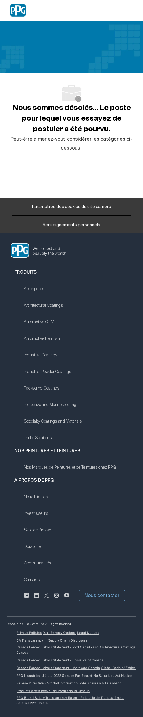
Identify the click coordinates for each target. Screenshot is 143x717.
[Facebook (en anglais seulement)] (26, 598)
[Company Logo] (18, 10)
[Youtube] (66, 598)
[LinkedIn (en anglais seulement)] (36, 598)
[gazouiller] (46, 598)
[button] (101, 595)
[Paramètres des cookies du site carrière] (71, 207)
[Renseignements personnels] (71, 226)
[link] (53, 292)
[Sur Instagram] (56, 598)
